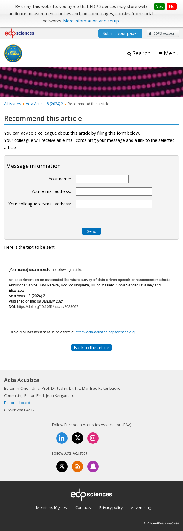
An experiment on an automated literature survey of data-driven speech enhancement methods (89, 280)
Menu (171, 53)
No (172, 6)
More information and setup (91, 21)
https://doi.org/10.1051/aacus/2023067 (47, 307)
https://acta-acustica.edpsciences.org (105, 332)
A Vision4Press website (161, 523)
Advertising (141, 507)
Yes (159, 6)
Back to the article (91, 347)
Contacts (83, 507)
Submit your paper (120, 33)
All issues (12, 103)
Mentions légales (51, 507)
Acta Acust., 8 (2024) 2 (44, 103)
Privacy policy (111, 507)
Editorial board (17, 402)
